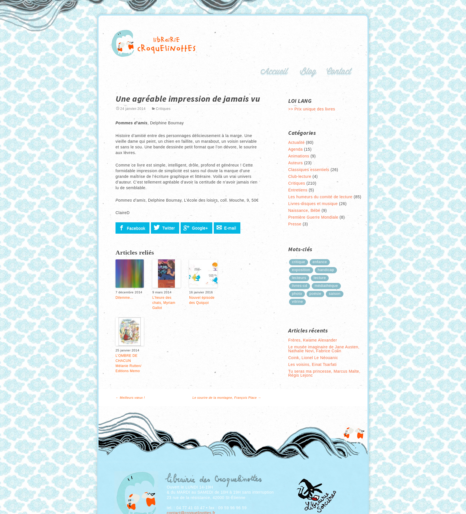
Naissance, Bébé (304, 210)
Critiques (163, 109)
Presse (295, 224)
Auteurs (295, 163)
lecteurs (299, 278)
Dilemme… (124, 298)
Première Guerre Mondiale (313, 217)
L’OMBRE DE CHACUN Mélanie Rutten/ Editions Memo (129, 363)
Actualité (296, 142)
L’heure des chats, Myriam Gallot (163, 303)
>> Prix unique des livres (311, 109)
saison (335, 293)
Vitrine (297, 301)
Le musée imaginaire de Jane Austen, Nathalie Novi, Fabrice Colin (324, 349)
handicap (326, 270)
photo (297, 293)
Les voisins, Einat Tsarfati (312, 364)
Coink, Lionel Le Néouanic (313, 357)
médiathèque (326, 285)
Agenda (295, 149)
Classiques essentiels (308, 169)
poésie (315, 293)
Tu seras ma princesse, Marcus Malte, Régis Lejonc (324, 373)
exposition (301, 270)
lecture (320, 278)
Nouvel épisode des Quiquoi (202, 300)
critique (298, 262)
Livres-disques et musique (313, 203)
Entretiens (297, 190)
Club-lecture (299, 176)
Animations (298, 156)
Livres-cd (299, 285)
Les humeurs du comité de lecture (320, 197)
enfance (320, 262)
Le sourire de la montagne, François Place (227, 397)
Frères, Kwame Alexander (312, 340)
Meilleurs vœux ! (130, 397)
